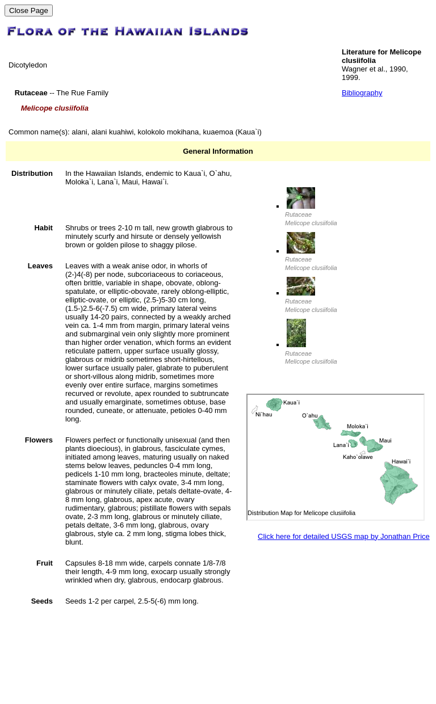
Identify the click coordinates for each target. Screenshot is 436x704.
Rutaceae (311, 214)
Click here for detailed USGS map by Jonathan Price (344, 536)
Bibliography (362, 92)
